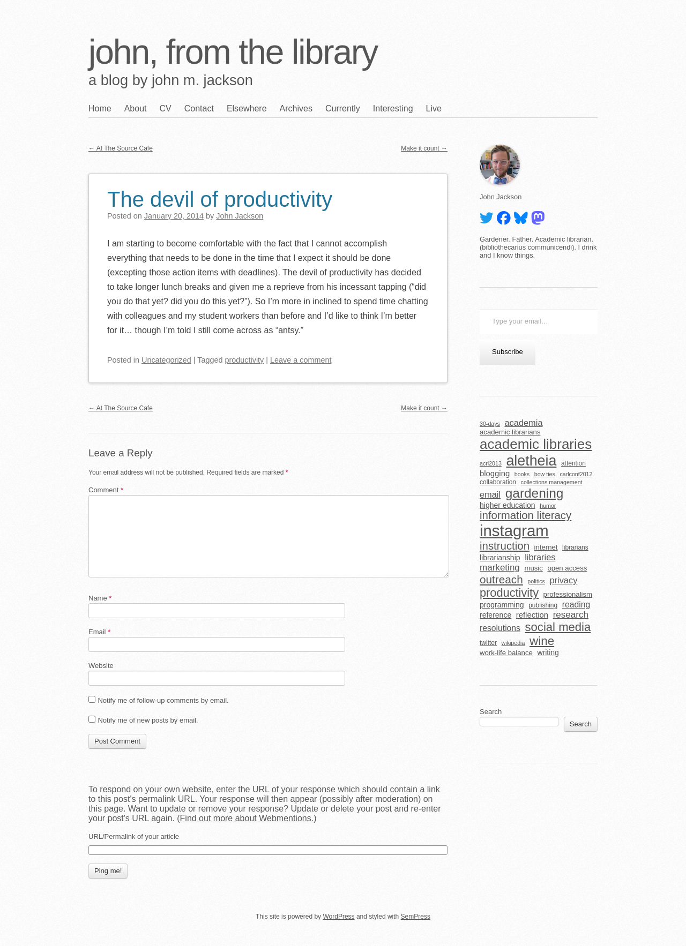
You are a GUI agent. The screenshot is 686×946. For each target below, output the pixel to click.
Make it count (424, 148)
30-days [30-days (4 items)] (490, 424)
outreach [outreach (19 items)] (501, 579)
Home (99, 108)
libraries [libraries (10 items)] (540, 557)
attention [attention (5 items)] (573, 463)
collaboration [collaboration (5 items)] (498, 482)
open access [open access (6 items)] (567, 568)
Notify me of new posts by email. (148, 720)
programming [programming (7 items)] (502, 604)
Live (434, 108)
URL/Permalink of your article (133, 836)
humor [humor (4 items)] (548, 505)
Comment (105, 490)
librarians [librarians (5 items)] (575, 547)
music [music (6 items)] (533, 568)
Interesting (393, 108)
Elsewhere (247, 108)
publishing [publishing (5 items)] (542, 605)
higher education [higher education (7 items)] (507, 505)
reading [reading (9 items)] (576, 604)
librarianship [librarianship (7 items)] (500, 557)
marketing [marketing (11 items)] (500, 567)
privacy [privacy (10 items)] (563, 580)
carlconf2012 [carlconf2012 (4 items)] (576, 474)
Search (491, 712)
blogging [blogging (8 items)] (495, 473)
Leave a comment (300, 360)
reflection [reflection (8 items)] (532, 615)
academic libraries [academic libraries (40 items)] (536, 444)
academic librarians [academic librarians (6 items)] (510, 432)
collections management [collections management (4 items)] (552, 482)
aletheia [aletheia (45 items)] (531, 461)
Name (99, 598)
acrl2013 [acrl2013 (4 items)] (491, 463)
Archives (296, 108)
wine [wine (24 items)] (542, 641)
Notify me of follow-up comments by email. (163, 700)
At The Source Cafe (120, 148)
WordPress (338, 916)
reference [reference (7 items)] (495, 615)
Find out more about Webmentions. (247, 818)
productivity (244, 360)
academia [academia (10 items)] (523, 422)
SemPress (415, 916)
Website (101, 666)
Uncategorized (166, 360)
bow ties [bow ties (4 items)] (544, 474)
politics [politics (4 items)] (536, 581)
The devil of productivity (219, 199)
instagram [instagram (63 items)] (514, 530)
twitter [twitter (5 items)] (488, 643)
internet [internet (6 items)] (546, 547)
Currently (342, 108)
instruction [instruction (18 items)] (505, 546)
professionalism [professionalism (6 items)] (568, 594)
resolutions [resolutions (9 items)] (500, 628)
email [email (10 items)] (490, 494)
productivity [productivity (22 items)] (509, 592)
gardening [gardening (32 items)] (534, 493)
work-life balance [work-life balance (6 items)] (506, 653)
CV (166, 108)
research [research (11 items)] (570, 615)
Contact (199, 108)
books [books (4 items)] (522, 474)
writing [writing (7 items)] (548, 652)
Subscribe (507, 352)
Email (99, 632)
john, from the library (232, 52)
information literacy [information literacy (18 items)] (525, 515)
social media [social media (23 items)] (558, 627)
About (135, 108)
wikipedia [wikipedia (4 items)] (513, 643)
